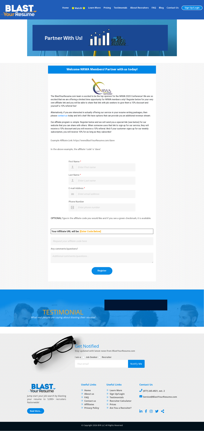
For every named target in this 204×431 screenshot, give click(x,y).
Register (102, 271)
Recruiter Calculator (120, 401)
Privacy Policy (91, 408)
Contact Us (173, 8)
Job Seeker (92, 357)
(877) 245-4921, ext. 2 (154, 391)
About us (89, 394)
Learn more (94, 8)
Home (65, 8)
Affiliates (89, 404)
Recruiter (107, 357)
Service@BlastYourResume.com (160, 396)
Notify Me (136, 364)
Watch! (78, 8)
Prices (113, 404)
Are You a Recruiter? (121, 408)
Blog (161, 8)
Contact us (90, 401)
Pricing (107, 8)
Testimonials (120, 8)
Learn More (116, 390)
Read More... (35, 411)
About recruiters (139, 8)
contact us (62, 115)
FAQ (154, 8)
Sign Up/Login (192, 8)
